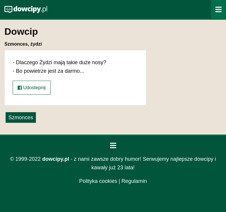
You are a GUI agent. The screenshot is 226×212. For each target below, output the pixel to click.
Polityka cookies (98, 181)
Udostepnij (32, 87)
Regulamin (134, 181)
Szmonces (20, 117)
